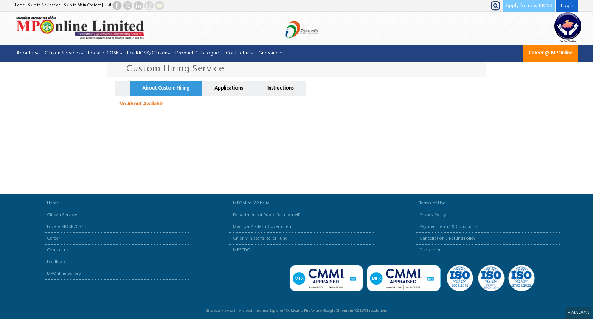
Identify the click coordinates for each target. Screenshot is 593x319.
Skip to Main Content (82, 5)
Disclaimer (430, 250)
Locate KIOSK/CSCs (67, 227)
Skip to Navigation (44, 5)
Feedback (56, 262)
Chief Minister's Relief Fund (260, 238)
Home (20, 5)
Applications (228, 88)
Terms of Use (432, 203)
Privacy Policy (432, 215)
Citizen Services (62, 53)
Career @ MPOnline (551, 53)
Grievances (270, 53)
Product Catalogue (197, 53)
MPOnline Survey (64, 273)
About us (26, 53)
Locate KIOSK (103, 53)
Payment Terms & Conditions (448, 227)
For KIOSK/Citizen (147, 53)
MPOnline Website (251, 203)
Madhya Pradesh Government (263, 227)
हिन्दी (107, 5)
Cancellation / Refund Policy (447, 238)
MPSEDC (241, 250)
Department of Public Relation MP (266, 215)
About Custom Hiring (165, 88)
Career (53, 238)
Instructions (280, 88)
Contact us (238, 53)
